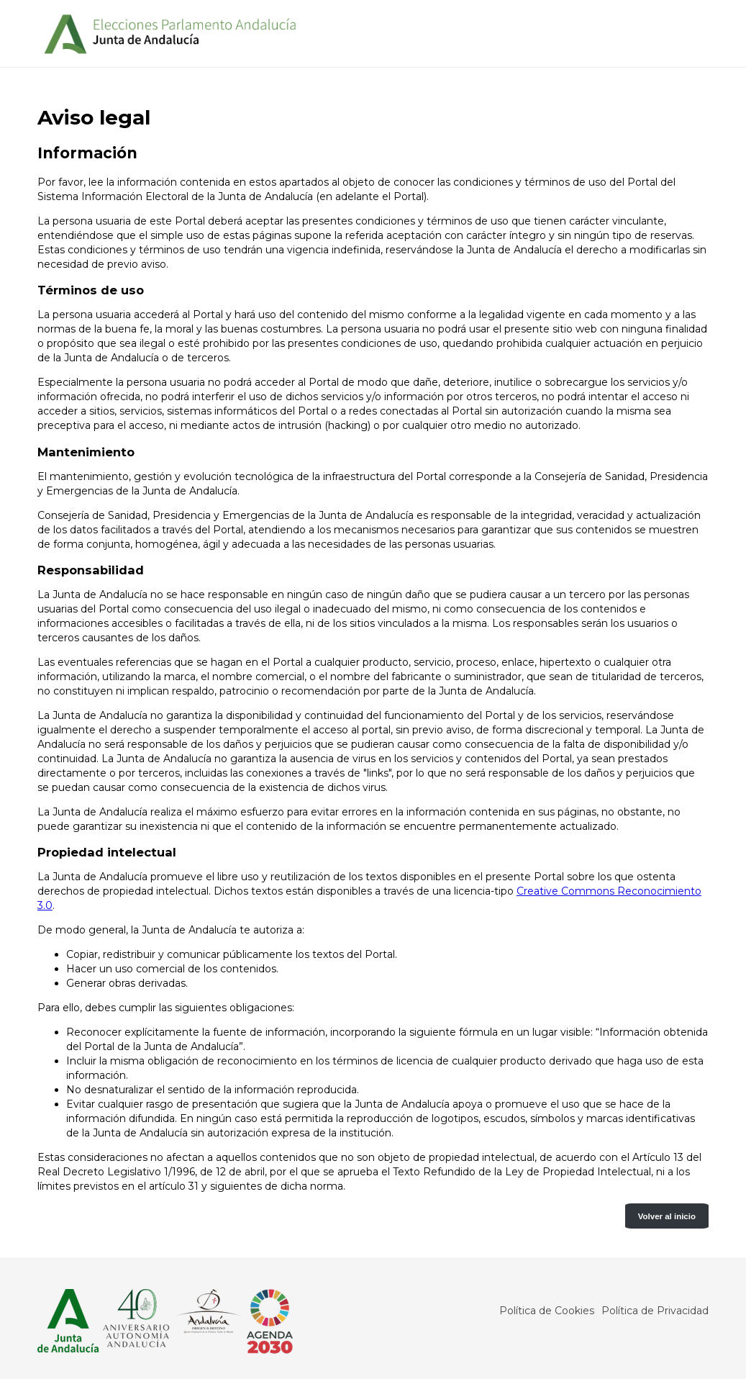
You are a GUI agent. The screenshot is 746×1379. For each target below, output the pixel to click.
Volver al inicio (667, 1216)
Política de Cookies (546, 1310)
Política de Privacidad (655, 1310)
